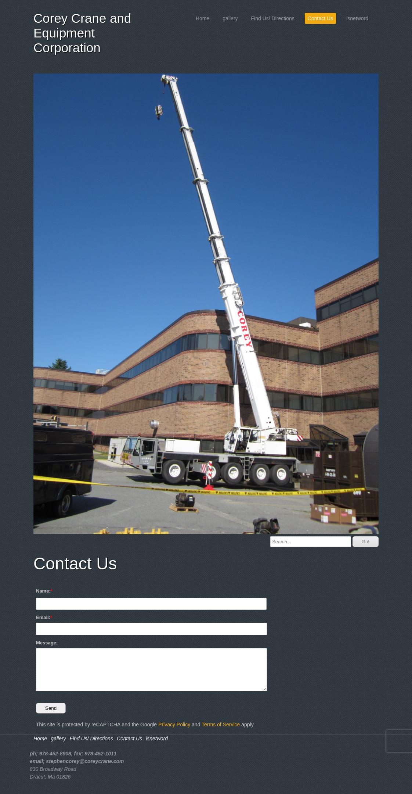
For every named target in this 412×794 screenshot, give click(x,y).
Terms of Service (221, 724)
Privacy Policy (174, 724)
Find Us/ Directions (272, 18)
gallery (230, 18)
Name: (43, 591)
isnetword (357, 18)
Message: (47, 642)
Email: (43, 617)
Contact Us (320, 18)
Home (202, 18)
